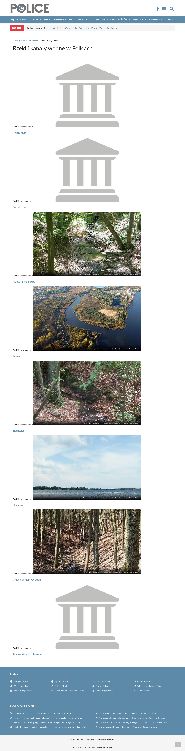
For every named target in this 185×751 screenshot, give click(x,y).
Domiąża (18, 505)
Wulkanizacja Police (23, 690)
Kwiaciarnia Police (145, 681)
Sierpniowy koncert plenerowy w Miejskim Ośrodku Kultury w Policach (132, 717)
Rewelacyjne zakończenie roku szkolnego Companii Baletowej (128, 713)
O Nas (80, 739)
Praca (72, 19)
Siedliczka (18, 430)
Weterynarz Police (22, 686)
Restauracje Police (104, 690)
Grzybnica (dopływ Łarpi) (27, 579)
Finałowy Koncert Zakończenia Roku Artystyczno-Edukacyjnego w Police (48, 717)
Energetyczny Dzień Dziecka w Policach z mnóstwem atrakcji (42, 713)
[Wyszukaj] (171, 8)
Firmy (47, 19)
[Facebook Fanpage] (157, 8)
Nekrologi (99, 19)
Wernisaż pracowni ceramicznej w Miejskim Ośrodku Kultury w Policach (133, 722)
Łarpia (16, 356)
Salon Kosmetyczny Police (149, 686)
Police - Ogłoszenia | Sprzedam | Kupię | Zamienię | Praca (87, 28)
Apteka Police (61, 681)
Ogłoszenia (59, 19)
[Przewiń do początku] (178, 744)
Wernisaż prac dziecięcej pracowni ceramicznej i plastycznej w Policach (47, 722)
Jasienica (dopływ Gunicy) (27, 654)
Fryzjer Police (102, 686)
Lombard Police (103, 681)
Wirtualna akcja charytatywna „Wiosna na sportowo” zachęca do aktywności (50, 727)
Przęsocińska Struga (24, 281)
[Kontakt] (164, 8)
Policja (37, 19)
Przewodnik (156, 19)
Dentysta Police (21, 681)
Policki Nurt (19, 132)
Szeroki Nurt (20, 207)
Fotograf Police (62, 686)
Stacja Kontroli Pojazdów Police (69, 690)
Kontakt (71, 739)
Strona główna (19, 40)
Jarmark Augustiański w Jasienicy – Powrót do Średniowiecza (128, 727)
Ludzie (169, 19)
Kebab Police (143, 690)
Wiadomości (24, 19)
